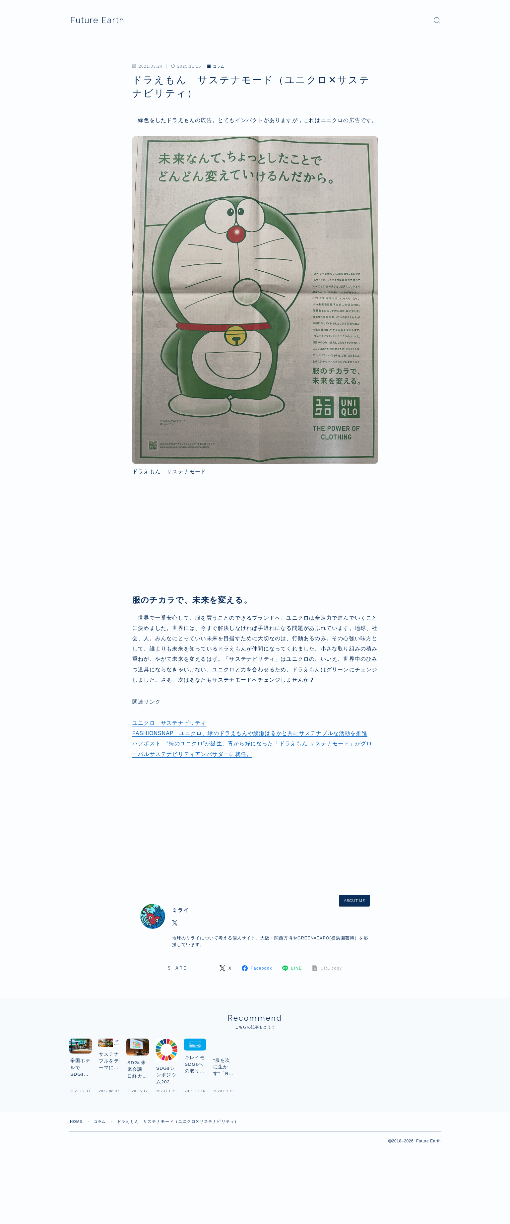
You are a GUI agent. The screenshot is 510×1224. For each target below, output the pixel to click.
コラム (216, 66)
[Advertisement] (255, 542)
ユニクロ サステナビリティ (169, 723)
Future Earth (103, 20)
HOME (77, 1176)
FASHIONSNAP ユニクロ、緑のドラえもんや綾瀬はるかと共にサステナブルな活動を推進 (250, 733)
